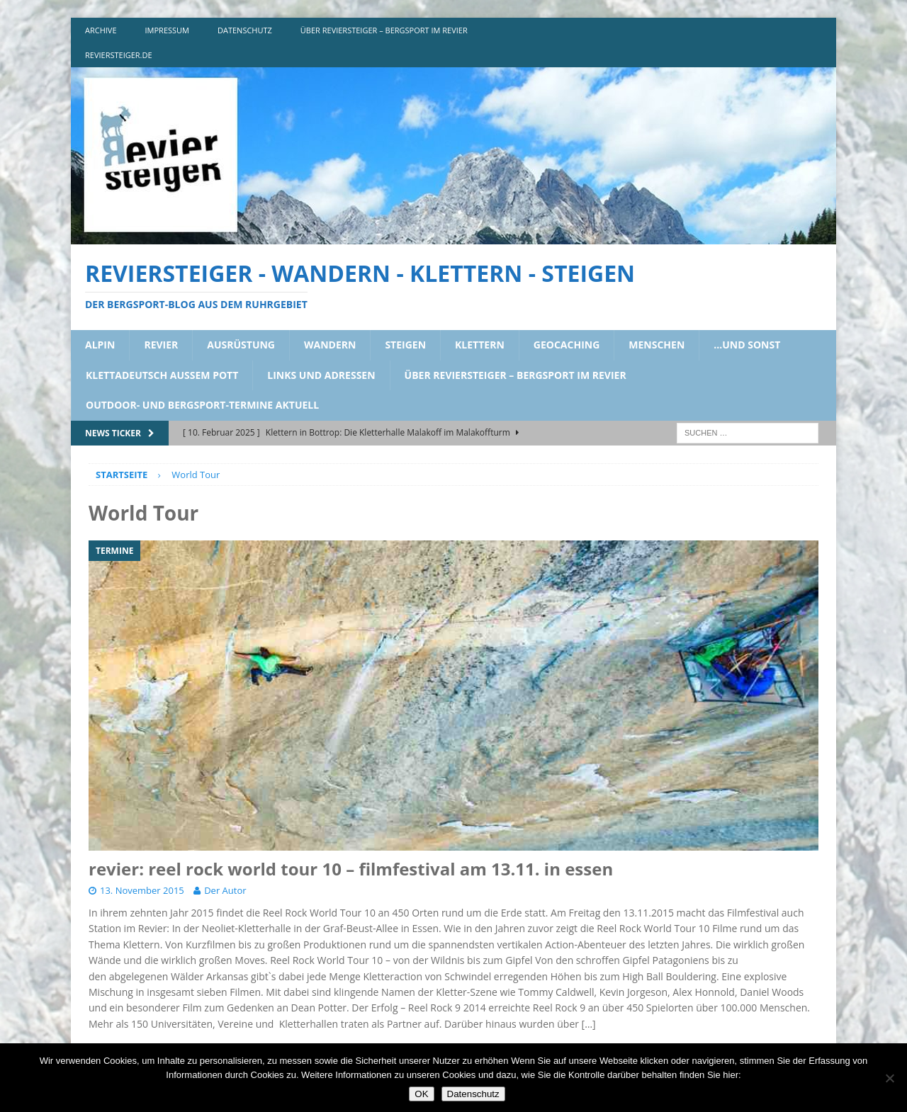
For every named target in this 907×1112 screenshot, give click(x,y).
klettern (480, 344)
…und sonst (747, 344)
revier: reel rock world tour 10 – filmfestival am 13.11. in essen (351, 868)
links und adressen (321, 375)
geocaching (567, 344)
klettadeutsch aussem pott (162, 375)
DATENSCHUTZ (245, 30)
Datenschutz (473, 1094)
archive (101, 30)
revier (161, 344)
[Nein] (889, 1078)
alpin (100, 344)
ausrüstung (241, 344)
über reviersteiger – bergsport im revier (384, 30)
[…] (589, 1024)
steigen (405, 344)
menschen (657, 344)
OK (421, 1094)
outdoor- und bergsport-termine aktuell (202, 405)
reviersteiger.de (118, 55)
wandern (330, 344)
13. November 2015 (142, 890)
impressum (167, 30)
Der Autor (225, 890)
